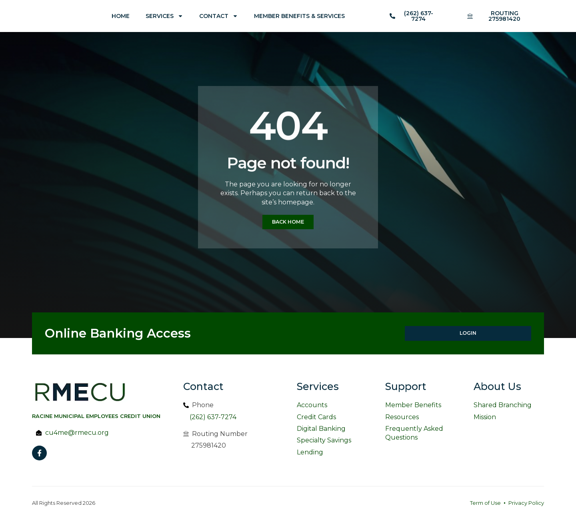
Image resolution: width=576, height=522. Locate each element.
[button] (501, 16)
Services (164, 16)
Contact (218, 16)
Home (121, 16)
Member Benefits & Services (299, 16)
